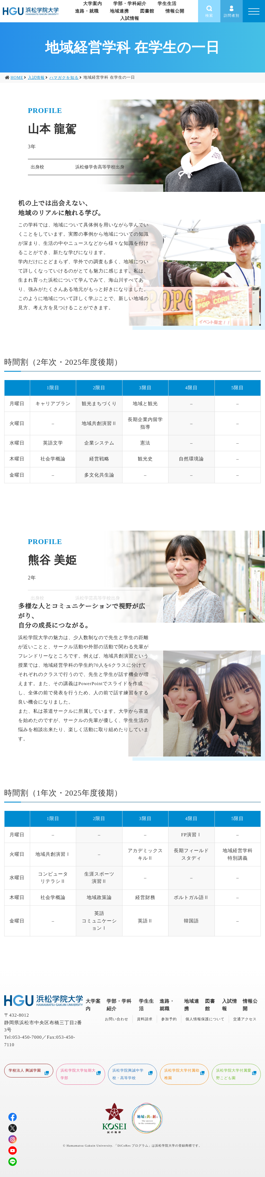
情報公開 (174, 11)
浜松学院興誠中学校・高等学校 (132, 1073)
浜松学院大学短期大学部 (81, 1073)
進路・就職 (87, 11)
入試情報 (129, 18)
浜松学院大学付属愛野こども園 (236, 1073)
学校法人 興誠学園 (29, 1071)
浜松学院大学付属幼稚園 (184, 1073)
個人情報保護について (205, 1019)
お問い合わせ (116, 1019)
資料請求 (145, 1019)
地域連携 (119, 11)
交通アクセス (245, 1019)
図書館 (147, 11)
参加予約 (169, 1019)
